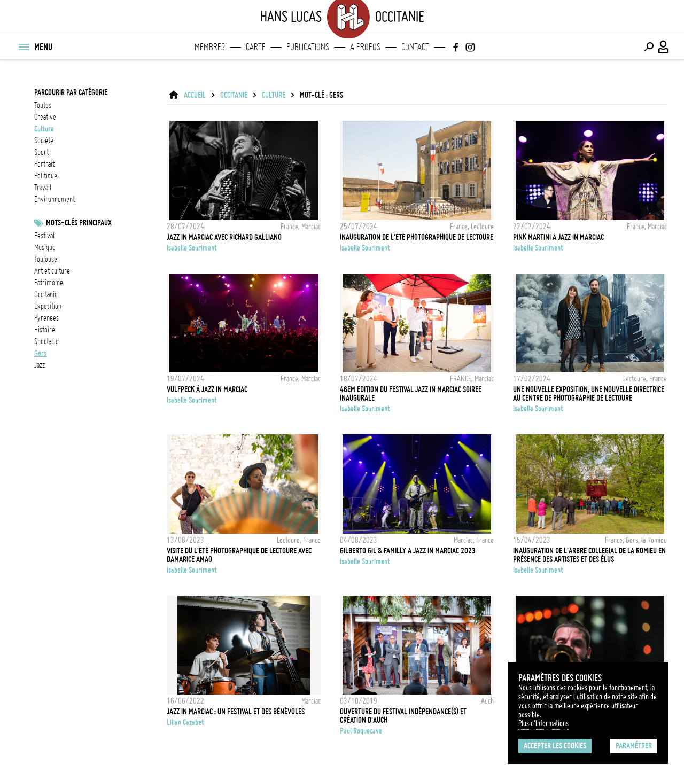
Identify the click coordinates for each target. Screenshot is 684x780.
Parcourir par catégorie (70, 92)
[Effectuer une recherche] (648, 47)
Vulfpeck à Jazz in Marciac (207, 389)
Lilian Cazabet (185, 722)
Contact (415, 47)
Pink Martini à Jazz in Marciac (558, 237)
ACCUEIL (195, 95)
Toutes (42, 105)
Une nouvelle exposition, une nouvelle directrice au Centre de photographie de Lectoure (588, 393)
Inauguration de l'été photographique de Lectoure (416, 237)
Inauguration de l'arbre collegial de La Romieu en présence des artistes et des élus (589, 555)
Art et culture (52, 271)
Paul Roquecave (361, 731)
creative (45, 117)
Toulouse (45, 259)
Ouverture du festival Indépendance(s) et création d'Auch (403, 715)
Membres (210, 47)
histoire (44, 329)
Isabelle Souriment (192, 248)
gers (40, 353)
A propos (365, 47)
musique (45, 247)
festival (44, 235)
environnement (54, 199)
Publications (307, 47)
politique (45, 176)
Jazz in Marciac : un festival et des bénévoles (236, 711)
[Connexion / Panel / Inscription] (663, 47)
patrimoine (48, 282)
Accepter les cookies (555, 746)
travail (42, 187)
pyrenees (46, 318)
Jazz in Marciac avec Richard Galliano (224, 237)
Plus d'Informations (543, 723)
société (43, 140)
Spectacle (46, 341)
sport (41, 152)
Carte (256, 47)
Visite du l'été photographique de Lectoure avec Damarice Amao (239, 555)
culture (44, 129)
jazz (39, 365)
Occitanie (46, 294)
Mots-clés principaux (79, 223)
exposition (47, 306)
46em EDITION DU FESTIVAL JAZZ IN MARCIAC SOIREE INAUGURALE (410, 393)
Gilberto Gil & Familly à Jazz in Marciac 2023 (408, 551)
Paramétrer (634, 746)
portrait (44, 164)
